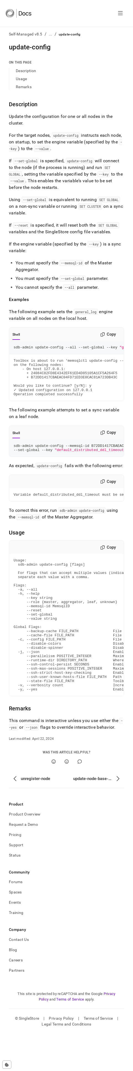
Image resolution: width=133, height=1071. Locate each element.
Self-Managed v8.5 (25, 34)
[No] (66, 798)
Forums (16, 919)
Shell (16, 334)
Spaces (15, 929)
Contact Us (19, 976)
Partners (16, 1007)
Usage (21, 79)
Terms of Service (70, 1036)
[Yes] (53, 798)
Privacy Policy (61, 1055)
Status (15, 892)
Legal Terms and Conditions (66, 1061)
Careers (16, 997)
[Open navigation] (120, 13)
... (50, 34)
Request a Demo (23, 861)
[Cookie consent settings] (6, 1064)
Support (16, 882)
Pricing (15, 872)
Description (26, 71)
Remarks (24, 87)
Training (16, 950)
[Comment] (79, 798)
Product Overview (24, 851)
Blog (13, 987)
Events (15, 939)
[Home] (18, 13)
